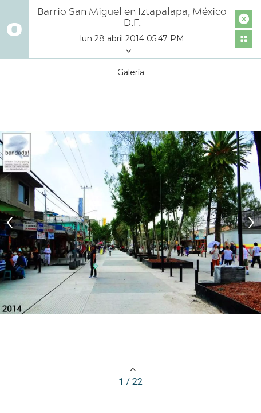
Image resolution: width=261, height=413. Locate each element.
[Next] (249, 222)
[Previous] (11, 222)
